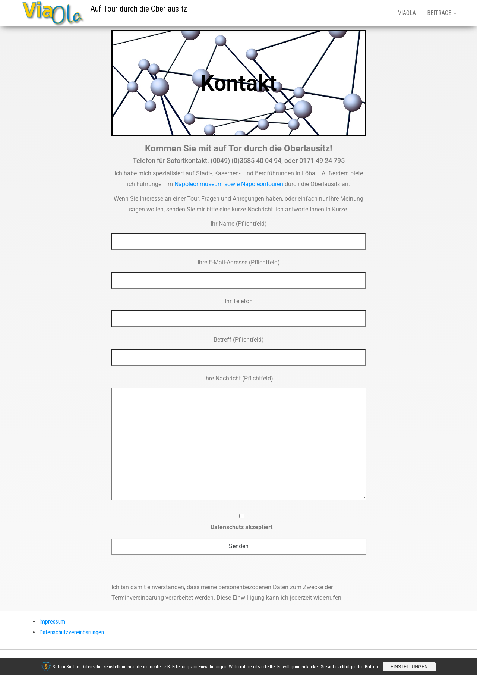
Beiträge (442, 12)
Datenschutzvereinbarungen (71, 632)
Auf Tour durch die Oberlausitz (138, 8)
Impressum (52, 621)
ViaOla (407, 12)
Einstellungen (409, 666)
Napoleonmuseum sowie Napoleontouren (228, 184)
